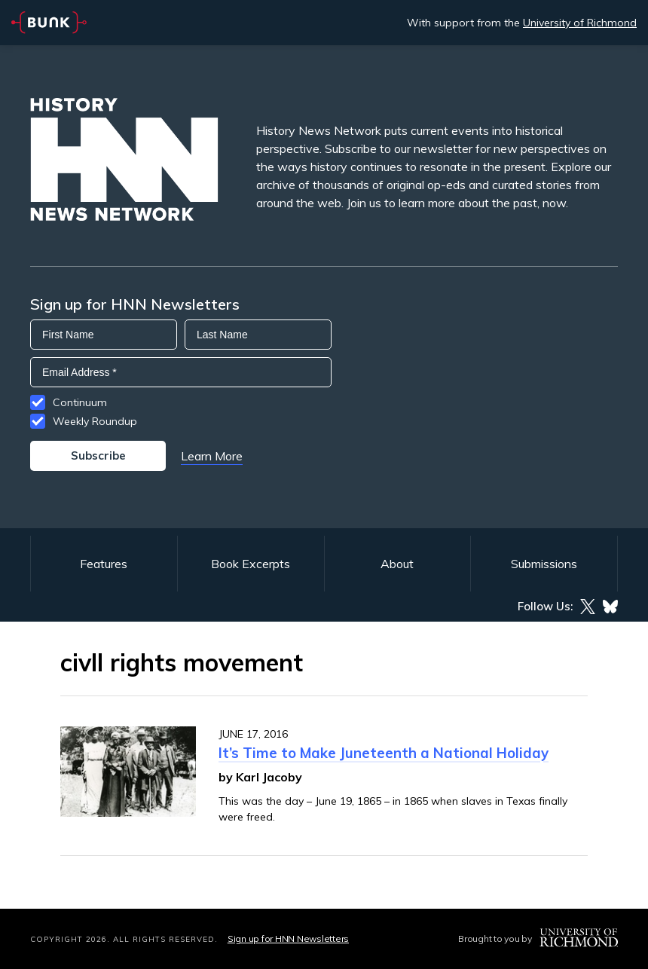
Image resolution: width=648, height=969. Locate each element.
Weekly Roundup (95, 421)
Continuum (80, 402)
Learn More (212, 455)
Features (103, 563)
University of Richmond (580, 22)
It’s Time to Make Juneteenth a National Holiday (384, 753)
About (397, 563)
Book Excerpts (250, 563)
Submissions (544, 563)
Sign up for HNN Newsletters (288, 938)
